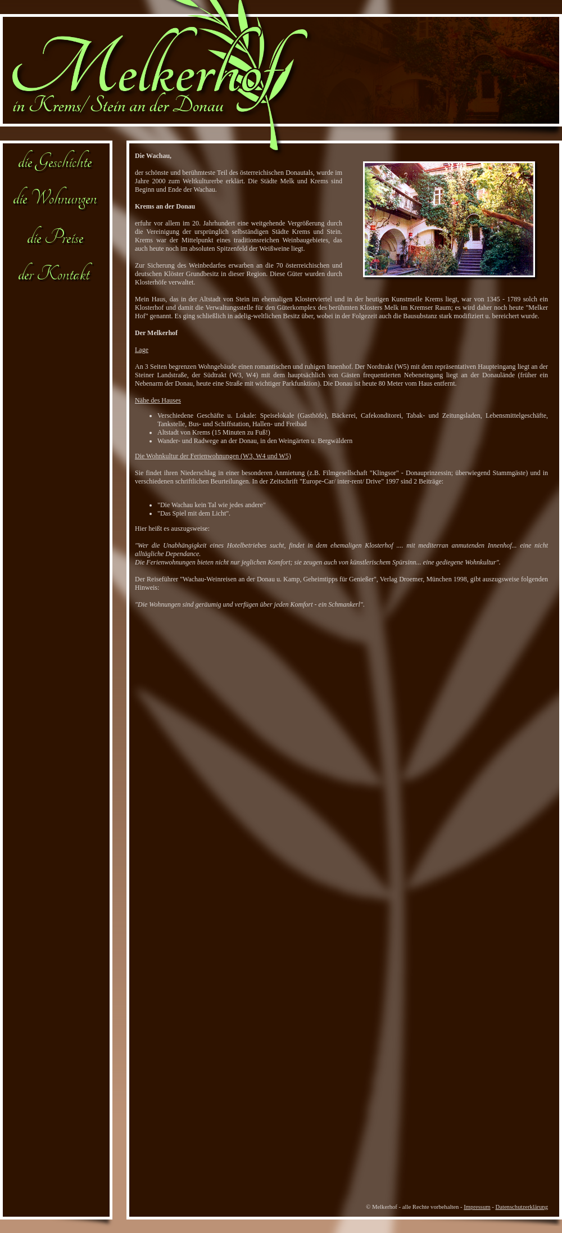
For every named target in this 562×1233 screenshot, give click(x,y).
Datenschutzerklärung (522, 1207)
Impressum (477, 1207)
